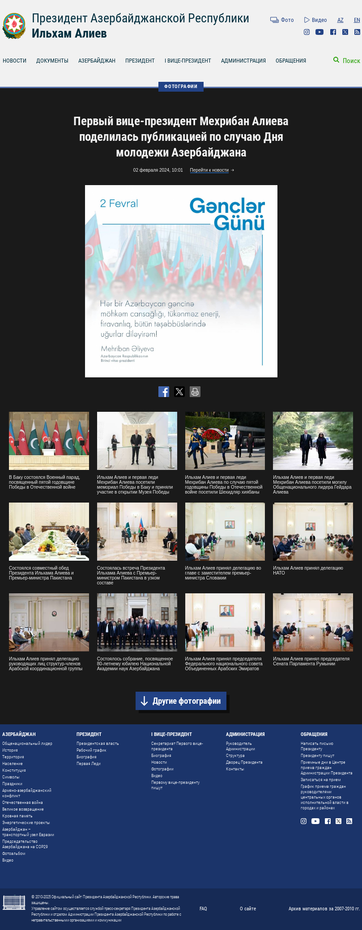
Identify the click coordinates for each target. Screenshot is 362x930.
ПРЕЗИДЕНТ (140, 60)
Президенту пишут (317, 755)
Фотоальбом (13, 853)
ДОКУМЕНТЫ (52, 60)
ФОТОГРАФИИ (181, 86)
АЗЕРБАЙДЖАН (96, 60)
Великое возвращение (23, 809)
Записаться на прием (321, 779)
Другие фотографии (187, 701)
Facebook (333, 32)
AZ (340, 20)
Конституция (14, 770)
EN (357, 20)
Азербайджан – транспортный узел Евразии (28, 832)
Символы (11, 776)
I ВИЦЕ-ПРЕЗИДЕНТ (188, 60)
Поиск (351, 61)
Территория (13, 756)
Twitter (345, 32)
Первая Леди (89, 763)
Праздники (12, 783)
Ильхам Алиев (69, 33)
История (10, 750)
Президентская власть (98, 743)
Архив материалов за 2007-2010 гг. (324, 909)
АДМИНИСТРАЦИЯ (243, 60)
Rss (357, 32)
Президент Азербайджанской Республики (140, 18)
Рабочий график (91, 750)
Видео (319, 20)
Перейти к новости (209, 170)
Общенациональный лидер (27, 743)
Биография (87, 756)
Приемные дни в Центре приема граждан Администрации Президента (327, 767)
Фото (287, 20)
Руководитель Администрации (240, 746)
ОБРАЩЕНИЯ (291, 60)
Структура (235, 755)
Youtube (319, 32)
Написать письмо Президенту (317, 746)
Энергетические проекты (26, 822)
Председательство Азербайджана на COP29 (25, 844)
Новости (159, 762)
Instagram (307, 32)
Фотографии (162, 768)
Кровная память (17, 815)
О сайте (248, 909)
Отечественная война (22, 802)
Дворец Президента (244, 762)
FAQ (203, 909)
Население (12, 763)
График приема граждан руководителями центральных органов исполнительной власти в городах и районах (325, 797)
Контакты (235, 768)
